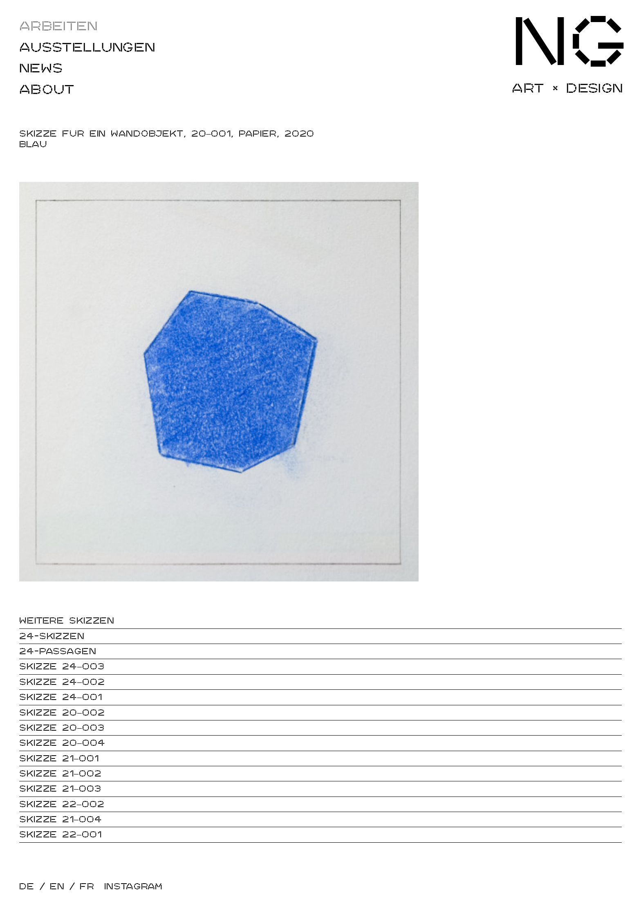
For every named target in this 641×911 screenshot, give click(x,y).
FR (87, 886)
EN (57, 886)
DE (26, 886)
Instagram (133, 886)
